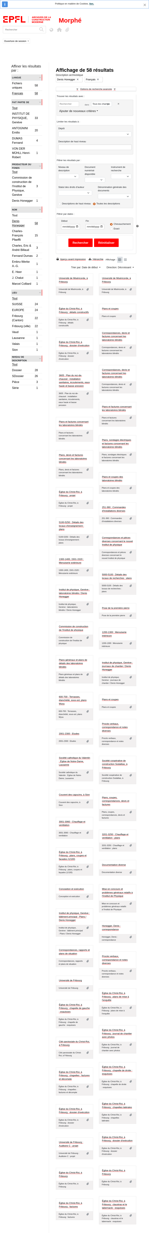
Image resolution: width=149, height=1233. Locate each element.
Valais (25, 344)
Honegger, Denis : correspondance (111, 927)
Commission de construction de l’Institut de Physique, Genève (25, 186)
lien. (91, 3)
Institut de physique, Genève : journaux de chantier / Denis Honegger (117, 666)
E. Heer (25, 272)
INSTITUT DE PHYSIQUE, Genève (25, 118)
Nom (14, 209)
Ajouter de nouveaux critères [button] (77, 111)
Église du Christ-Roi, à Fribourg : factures (70, 1205)
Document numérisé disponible (90, 170)
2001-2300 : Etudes (69, 733)
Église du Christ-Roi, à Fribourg (113, 1172)
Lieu (14, 292)
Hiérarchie (96, 259)
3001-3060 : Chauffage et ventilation (72, 823)
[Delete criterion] (118, 104)
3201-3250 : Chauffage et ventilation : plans (115, 836)
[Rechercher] (20, 29)
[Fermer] (145, 5)
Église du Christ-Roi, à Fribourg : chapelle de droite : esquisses (117, 1070)
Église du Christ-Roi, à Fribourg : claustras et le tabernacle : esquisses (114, 1204)
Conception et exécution (71, 889)
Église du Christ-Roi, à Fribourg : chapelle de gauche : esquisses (74, 1008)
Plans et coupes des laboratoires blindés (112, 478)
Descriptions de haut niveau (76, 203)
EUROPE (25, 310)
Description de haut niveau (72, 141)
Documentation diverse (114, 864)
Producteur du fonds (21, 166)
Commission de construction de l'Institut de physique (73, 628)
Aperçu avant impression (71, 259)
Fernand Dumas (25, 256)
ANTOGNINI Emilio (25, 130)
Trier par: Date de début (84, 267)
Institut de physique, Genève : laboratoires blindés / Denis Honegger (74, 593)
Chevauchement (122, 224)
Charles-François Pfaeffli (25, 235)
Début (64, 221)
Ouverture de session (15, 41)
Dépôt (61, 128)
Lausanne (25, 338)
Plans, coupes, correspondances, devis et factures (115, 801)
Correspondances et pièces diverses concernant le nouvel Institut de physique (117, 541)
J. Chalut (25, 278)
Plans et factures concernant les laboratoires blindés (117, 408)
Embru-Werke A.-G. (25, 264)
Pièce (25, 382)
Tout (14, 108)
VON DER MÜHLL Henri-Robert (25, 153)
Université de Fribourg (70, 980)
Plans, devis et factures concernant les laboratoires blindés (73, 458)
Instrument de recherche (118, 169)
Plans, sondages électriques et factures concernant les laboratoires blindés (116, 443)
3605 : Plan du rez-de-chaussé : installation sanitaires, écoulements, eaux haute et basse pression (74, 380)
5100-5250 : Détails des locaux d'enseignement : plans (71, 526)
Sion (25, 350)
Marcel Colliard (25, 284)
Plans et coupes (110, 308)
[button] (59, 29)
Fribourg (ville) (25, 326)
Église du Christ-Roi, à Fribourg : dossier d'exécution (74, 344)
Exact (117, 228)
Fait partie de (20, 102)
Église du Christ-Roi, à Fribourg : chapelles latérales (117, 1105)
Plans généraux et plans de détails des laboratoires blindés (73, 663)
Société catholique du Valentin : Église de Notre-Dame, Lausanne (74, 761)
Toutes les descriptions (108, 203)
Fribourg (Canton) (25, 318)
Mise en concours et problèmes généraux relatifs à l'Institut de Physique (117, 892)
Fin (87, 221)
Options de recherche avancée (96, 89)
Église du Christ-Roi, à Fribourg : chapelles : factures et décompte (74, 1075)
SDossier (25, 376)
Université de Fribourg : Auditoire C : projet (71, 1144)
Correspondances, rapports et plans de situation (74, 952)
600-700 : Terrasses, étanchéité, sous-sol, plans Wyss (73, 700)
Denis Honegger (25, 201)
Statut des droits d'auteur (71, 187)
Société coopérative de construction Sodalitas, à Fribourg (114, 764)
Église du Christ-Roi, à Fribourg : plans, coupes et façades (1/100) (73, 855)
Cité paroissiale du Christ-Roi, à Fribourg (74, 1043)
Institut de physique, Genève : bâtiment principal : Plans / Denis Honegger (74, 916)
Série (25, 388)
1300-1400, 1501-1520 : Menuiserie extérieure (71, 561)
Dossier (25, 370)
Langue (16, 77)
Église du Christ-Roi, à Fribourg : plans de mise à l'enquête (115, 996)
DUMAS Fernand (25, 140)
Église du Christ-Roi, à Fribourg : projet (70, 494)
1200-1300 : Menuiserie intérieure (114, 634)
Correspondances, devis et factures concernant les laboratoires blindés (116, 336)
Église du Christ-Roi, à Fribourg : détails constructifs (74, 310)
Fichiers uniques (25, 85)
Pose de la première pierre (115, 608)
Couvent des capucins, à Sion (74, 794)
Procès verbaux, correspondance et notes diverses (115, 727)
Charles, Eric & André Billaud (25, 247)
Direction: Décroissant (119, 267)
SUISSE (25, 304)
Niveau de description (19, 359)
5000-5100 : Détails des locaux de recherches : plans (117, 576)
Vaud (25, 332)
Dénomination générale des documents (112, 189)
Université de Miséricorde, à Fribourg (73, 280)
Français (25, 93)
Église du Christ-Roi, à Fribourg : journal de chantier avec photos (117, 1033)
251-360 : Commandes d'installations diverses (114, 509)
